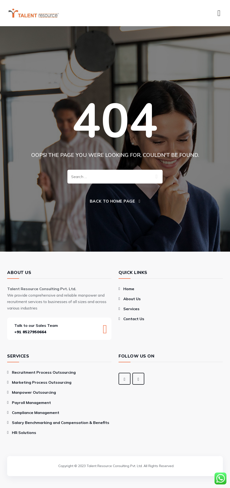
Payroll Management (31, 402)
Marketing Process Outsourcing (41, 382)
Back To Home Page (112, 201)
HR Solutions (24, 432)
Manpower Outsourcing (34, 392)
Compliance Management (35, 412)
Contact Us (133, 318)
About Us (132, 298)
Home (128, 288)
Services (131, 308)
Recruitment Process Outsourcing (44, 372)
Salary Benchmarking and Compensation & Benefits (60, 422)
